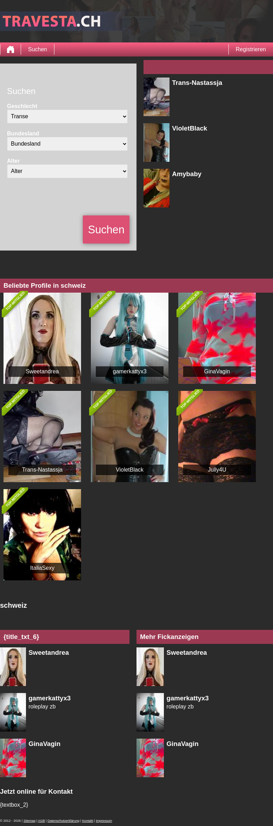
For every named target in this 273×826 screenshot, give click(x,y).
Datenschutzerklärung (64, 820)
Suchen (37, 49)
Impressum (104, 820)
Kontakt (87, 820)
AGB (41, 820)
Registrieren (251, 49)
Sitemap (29, 820)
